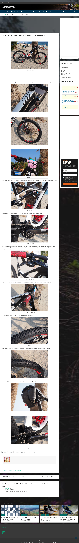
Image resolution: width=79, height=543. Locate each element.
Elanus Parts (63, 76)
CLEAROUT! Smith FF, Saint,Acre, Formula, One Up (68, 92)
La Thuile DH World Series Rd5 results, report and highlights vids (68, 518)
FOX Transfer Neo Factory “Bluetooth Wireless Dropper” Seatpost (68, 101)
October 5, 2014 (4, 37)
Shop (58, 11)
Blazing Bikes (63, 68)
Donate (3, 531)
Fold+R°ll (63, 74)
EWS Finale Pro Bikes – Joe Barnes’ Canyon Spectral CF (13, 476)
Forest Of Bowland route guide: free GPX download (29, 518)
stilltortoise (7, 488)
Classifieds (63, 11)
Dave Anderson (10, 37)
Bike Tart (63, 70)
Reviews (23, 11)
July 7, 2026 (43, 520)
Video (40, 11)
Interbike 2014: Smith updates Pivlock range (48, 476)
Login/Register (6, 11)
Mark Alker (8, 520)
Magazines (52, 11)
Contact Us (4, 527)
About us (4, 532)
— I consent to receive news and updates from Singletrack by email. (70, 178)
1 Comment (16, 37)
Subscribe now (70, 184)
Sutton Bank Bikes (64, 67)
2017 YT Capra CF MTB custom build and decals (67, 87)
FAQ (3, 528)
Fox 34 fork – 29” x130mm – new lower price (68, 96)
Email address (65, 172)
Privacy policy (75, 181)
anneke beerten (6, 470)
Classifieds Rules (5, 530)
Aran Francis (47, 520)
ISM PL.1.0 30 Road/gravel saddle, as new (67, 107)
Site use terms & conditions (7, 534)
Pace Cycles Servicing (65, 73)
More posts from (7, 466)
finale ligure (19, 470)
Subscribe (13, 11)
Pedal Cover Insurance (65, 78)
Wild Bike (63, 71)
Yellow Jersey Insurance (66, 77)
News (18, 11)
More (68, 11)
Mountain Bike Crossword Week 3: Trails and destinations (9, 518)
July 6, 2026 (62, 520)
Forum (29, 11)
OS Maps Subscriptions (65, 66)
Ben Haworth (67, 520)
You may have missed (8, 503)
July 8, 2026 (3, 520)
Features (35, 11)
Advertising (4, 533)
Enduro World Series (13, 470)
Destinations (45, 11)
